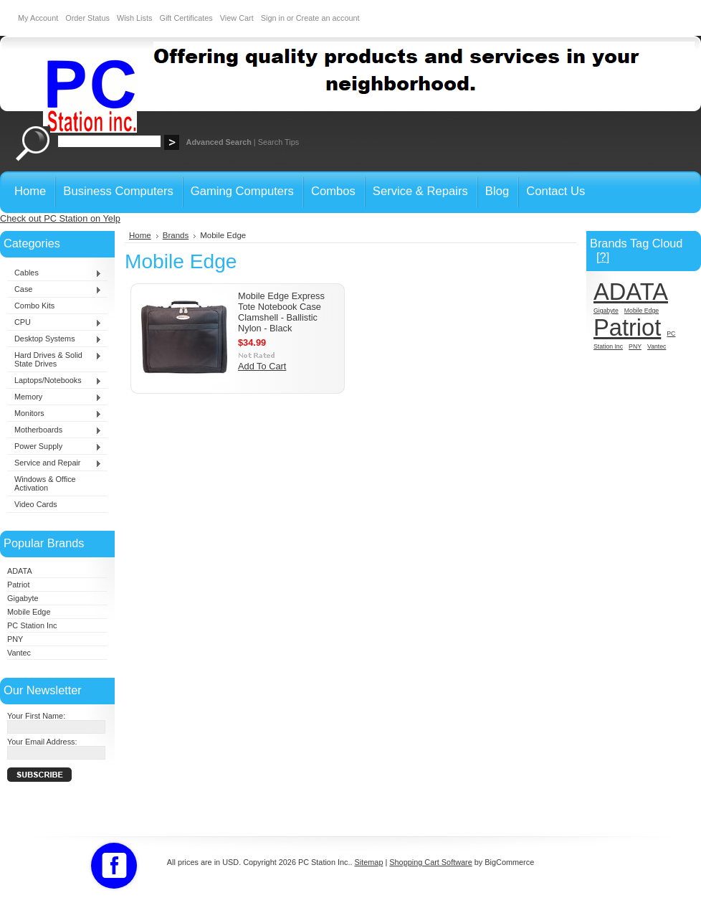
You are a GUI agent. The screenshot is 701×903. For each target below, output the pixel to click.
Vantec (19, 652)
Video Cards (35, 504)
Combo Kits (34, 305)
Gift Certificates (185, 18)
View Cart (237, 18)
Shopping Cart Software (430, 862)
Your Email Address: (42, 741)
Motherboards (54, 430)
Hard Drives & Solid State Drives (54, 359)
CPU (54, 323)
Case (54, 290)
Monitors (54, 414)
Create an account (328, 18)
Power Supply (54, 447)
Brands (176, 235)
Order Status (87, 18)
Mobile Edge (28, 611)
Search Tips (278, 142)
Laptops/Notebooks (54, 381)
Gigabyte (23, 598)
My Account (38, 18)
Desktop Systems (54, 339)
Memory (54, 397)
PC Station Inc (32, 625)
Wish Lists (135, 18)
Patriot (18, 584)
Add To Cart (262, 366)
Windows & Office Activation (45, 483)
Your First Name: (36, 715)
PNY (15, 639)
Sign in (273, 18)
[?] (602, 256)
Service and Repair (54, 463)
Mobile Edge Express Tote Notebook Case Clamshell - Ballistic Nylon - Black (281, 312)
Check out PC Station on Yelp (60, 218)
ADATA (19, 571)
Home (140, 235)
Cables (54, 273)
